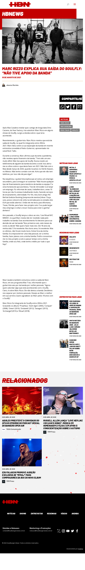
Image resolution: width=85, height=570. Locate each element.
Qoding (80, 565)
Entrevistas (36, 530)
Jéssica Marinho (12, 85)
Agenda (75, 530)
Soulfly (75, 130)
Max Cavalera (66, 126)
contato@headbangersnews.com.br (14, 547)
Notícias (64, 119)
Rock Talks (65, 130)
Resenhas (51, 530)
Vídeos (64, 530)
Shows (23, 530)
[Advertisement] (70, 146)
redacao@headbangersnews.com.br (41, 547)
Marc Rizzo (65, 123)
